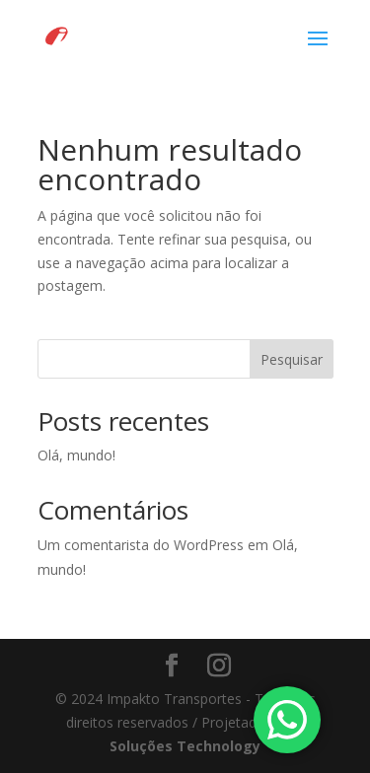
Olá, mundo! (76, 455)
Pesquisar (291, 359)
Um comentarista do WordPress (140, 544)
